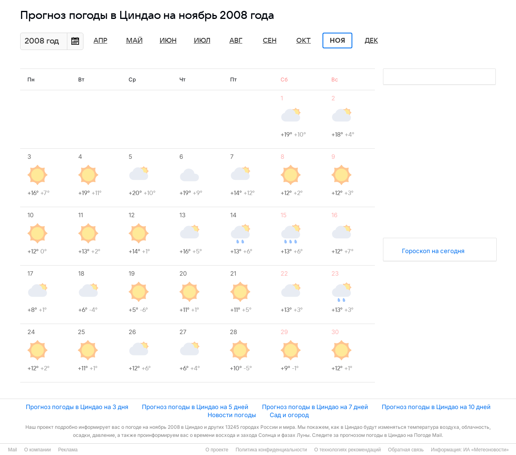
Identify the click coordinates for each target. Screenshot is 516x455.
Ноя (337, 40)
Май (134, 40)
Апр (100, 40)
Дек (371, 40)
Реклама (67, 450)
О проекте (217, 450)
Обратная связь (406, 450)
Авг (235, 40)
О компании (37, 450)
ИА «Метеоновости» (486, 450)
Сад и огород (289, 415)
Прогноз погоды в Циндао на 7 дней (315, 407)
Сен (270, 40)
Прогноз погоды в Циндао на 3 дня (77, 407)
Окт (303, 40)
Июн (168, 40)
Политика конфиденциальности (271, 450)
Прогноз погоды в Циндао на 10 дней (436, 407)
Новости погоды (232, 415)
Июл (202, 40)
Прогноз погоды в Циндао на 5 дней (195, 407)
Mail (12, 450)
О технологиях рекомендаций (347, 450)
